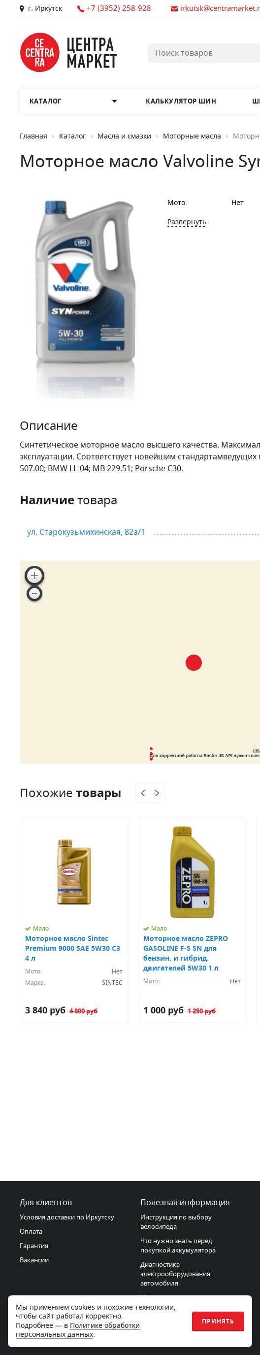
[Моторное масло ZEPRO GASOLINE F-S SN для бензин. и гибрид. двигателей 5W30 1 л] (192, 920)
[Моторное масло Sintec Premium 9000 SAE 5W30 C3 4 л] (74, 920)
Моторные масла (192, 136)
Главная (33, 136)
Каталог (72, 136)
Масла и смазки (124, 136)
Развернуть (186, 222)
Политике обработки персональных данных (78, 1330)
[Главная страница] (69, 52)
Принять (218, 1321)
